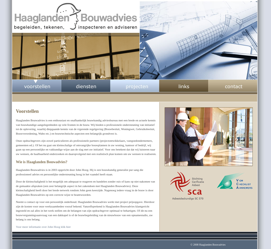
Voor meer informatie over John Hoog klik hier (43, 226)
